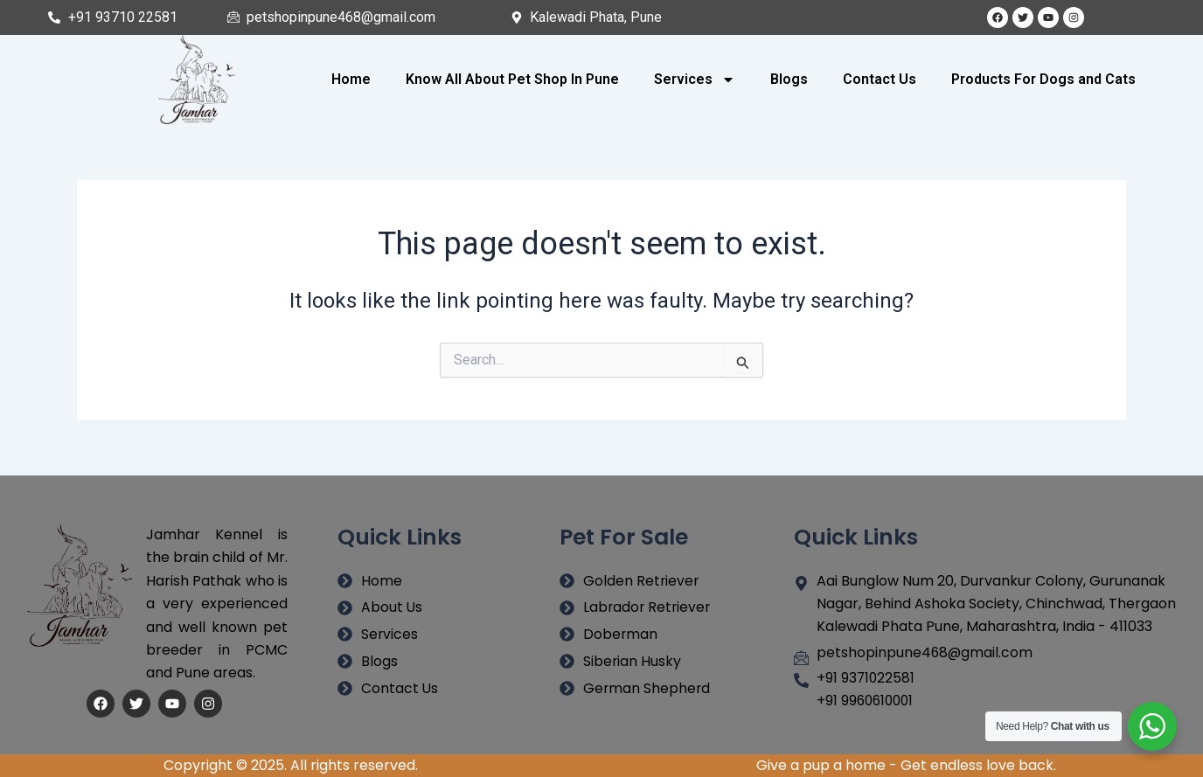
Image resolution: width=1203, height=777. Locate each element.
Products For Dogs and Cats (1043, 79)
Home (351, 79)
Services (694, 79)
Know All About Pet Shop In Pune (512, 79)
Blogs (789, 79)
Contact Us (879, 79)
